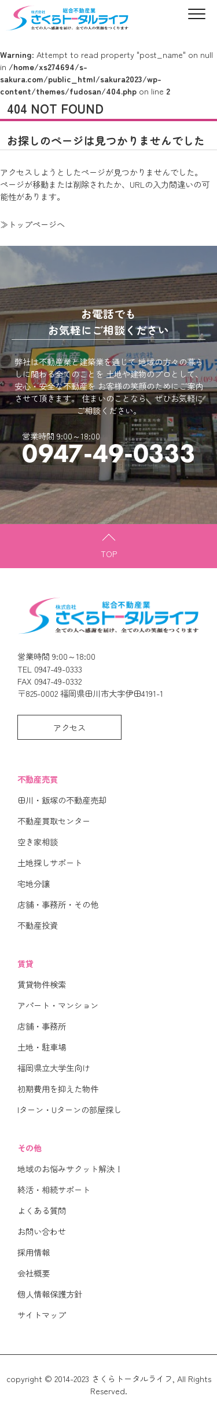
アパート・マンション (57, 1005)
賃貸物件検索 (41, 984)
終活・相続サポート (53, 1189)
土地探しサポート (49, 862)
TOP (109, 553)
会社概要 (33, 1273)
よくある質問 (41, 1210)
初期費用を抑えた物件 (57, 1088)
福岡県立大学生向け (53, 1068)
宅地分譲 (33, 883)
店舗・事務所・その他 (57, 904)
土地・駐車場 (41, 1047)
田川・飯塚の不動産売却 (61, 800)
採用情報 (33, 1252)
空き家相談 (37, 841)
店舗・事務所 (41, 1026)
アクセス (69, 727)
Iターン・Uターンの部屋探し (69, 1109)
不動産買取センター (53, 821)
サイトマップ (41, 1314)
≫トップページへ (32, 224)
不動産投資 (37, 925)
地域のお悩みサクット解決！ (70, 1168)
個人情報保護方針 (49, 1294)
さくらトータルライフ (131, 1378)
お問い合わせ (41, 1231)
